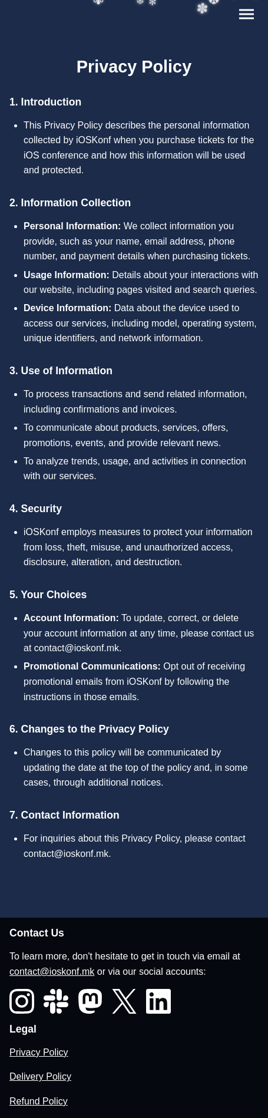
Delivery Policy (40, 1076)
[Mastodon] (90, 1001)
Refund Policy (38, 1101)
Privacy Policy (38, 1052)
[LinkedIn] (158, 1001)
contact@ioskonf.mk (76, 648)
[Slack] (56, 1001)
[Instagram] (21, 1001)
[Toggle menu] (246, 14)
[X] (124, 1001)
